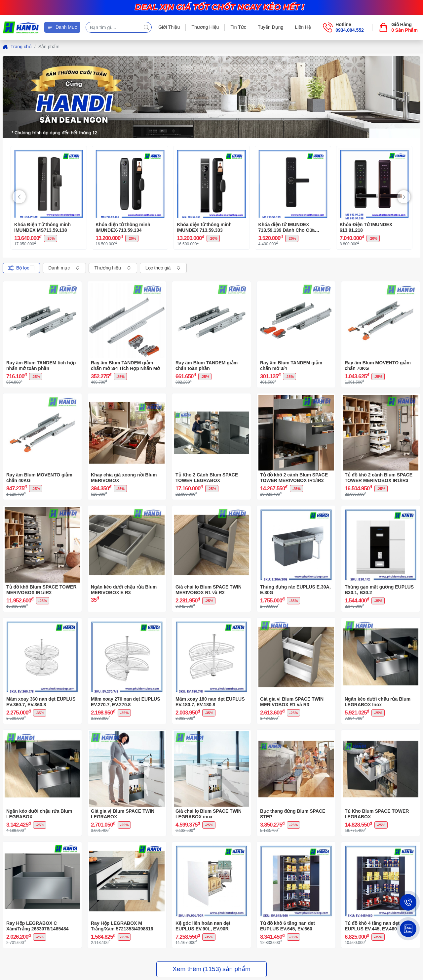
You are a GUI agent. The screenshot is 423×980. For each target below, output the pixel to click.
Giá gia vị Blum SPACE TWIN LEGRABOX (122, 813)
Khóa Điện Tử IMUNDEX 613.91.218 (366, 227)
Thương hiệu (205, 27)
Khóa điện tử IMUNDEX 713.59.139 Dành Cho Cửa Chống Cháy (286, 227)
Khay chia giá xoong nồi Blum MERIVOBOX (124, 477)
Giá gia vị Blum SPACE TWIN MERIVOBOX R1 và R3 (292, 701)
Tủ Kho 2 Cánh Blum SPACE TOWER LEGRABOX (206, 477)
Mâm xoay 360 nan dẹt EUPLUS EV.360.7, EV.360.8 (41, 701)
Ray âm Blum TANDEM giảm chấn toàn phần (206, 365)
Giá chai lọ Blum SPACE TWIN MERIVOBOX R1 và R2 (208, 589)
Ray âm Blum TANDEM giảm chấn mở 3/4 (291, 365)
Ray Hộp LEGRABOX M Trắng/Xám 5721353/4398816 (122, 925)
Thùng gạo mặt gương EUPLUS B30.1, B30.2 (379, 589)
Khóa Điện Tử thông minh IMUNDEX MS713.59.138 (42, 227)
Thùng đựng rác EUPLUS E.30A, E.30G (295, 589)
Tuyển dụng (270, 27)
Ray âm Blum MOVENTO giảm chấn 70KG (378, 365)
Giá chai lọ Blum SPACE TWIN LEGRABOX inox (208, 813)
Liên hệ (303, 27)
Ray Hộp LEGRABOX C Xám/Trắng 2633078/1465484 (37, 925)
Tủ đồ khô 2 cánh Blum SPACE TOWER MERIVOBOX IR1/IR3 (378, 477)
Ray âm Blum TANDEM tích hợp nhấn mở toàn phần (41, 365)
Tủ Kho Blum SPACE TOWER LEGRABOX (377, 813)
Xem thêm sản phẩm (211, 969)
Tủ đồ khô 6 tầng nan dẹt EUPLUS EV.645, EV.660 (287, 925)
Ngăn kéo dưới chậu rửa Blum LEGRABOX (39, 813)
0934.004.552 (349, 30)
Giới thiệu (169, 27)
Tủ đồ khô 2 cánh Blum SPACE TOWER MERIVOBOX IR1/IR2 (294, 477)
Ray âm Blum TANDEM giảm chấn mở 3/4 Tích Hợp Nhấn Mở (125, 365)
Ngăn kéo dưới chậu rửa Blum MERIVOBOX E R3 (124, 589)
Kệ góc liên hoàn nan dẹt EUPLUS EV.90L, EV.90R (202, 925)
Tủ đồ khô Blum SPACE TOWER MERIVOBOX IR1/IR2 (41, 589)
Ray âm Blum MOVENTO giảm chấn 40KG (39, 477)
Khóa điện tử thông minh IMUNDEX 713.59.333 (204, 227)
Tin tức (238, 27)
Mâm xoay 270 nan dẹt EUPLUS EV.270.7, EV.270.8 (125, 701)
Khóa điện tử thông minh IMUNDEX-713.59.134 (123, 227)
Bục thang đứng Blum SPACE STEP (292, 813)
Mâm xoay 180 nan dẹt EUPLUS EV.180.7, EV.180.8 (210, 701)
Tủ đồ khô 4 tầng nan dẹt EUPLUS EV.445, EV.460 (372, 925)
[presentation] (19, 196)
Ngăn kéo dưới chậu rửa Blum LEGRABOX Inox (377, 701)
